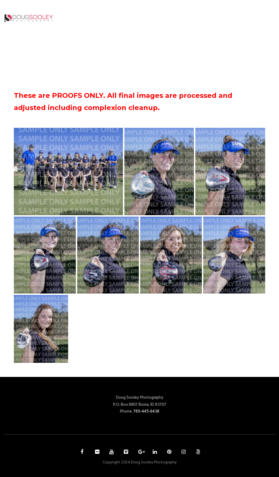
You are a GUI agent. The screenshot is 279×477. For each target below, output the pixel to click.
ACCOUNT (214, 18)
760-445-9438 (146, 411)
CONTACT (246, 18)
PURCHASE (184, 18)
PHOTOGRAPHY (144, 18)
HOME (113, 18)
